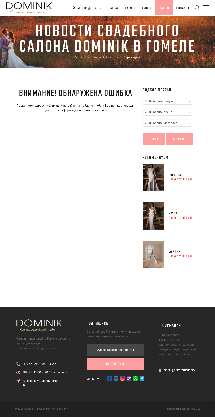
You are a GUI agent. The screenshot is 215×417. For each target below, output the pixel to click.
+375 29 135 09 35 (58, 364)
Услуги (146, 8)
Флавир (174, 252)
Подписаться (115, 342)
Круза (173, 213)
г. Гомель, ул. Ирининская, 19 (59, 383)
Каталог (130, 8)
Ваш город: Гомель (87, 8)
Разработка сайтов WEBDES (183, 408)
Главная (113, 8)
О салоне (164, 8)
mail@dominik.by (166, 370)
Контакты (182, 8)
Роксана (175, 175)
